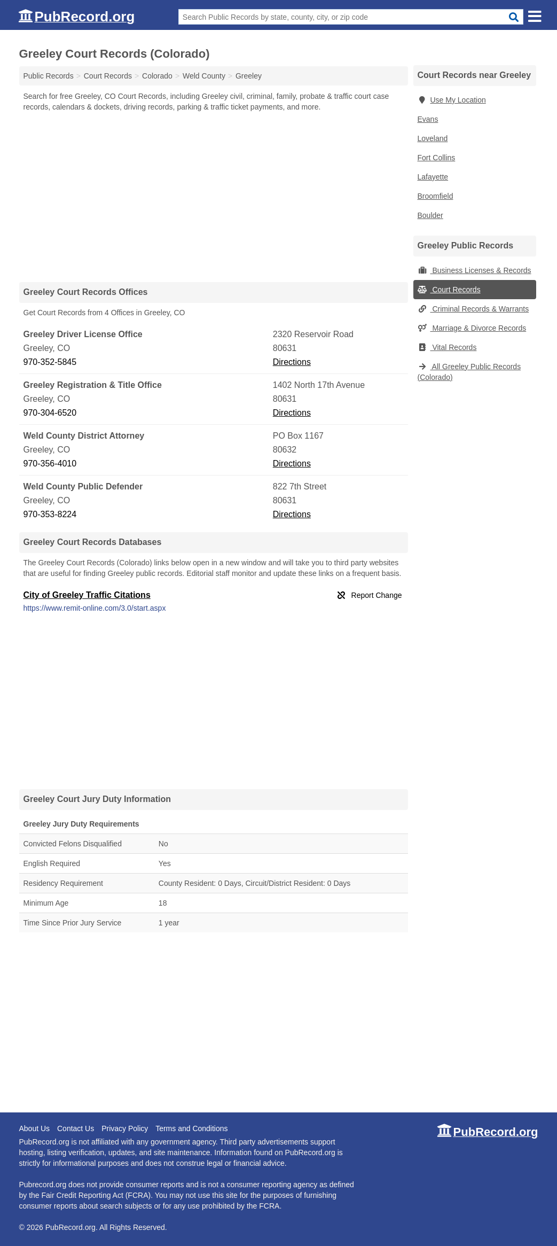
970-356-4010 (50, 463)
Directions (292, 362)
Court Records (449, 289)
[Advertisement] (213, 196)
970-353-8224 (50, 514)
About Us (34, 1128)
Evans (428, 119)
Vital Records (447, 347)
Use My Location (452, 100)
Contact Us (75, 1128)
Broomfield (435, 196)
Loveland (433, 138)
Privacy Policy (124, 1128)
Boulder (430, 215)
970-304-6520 (50, 412)
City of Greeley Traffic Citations (87, 594)
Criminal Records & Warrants (473, 309)
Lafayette (433, 177)
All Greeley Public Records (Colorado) (469, 371)
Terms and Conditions (191, 1128)
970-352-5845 (50, 362)
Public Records (48, 76)
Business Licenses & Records (474, 270)
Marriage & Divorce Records (472, 328)
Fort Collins (437, 157)
